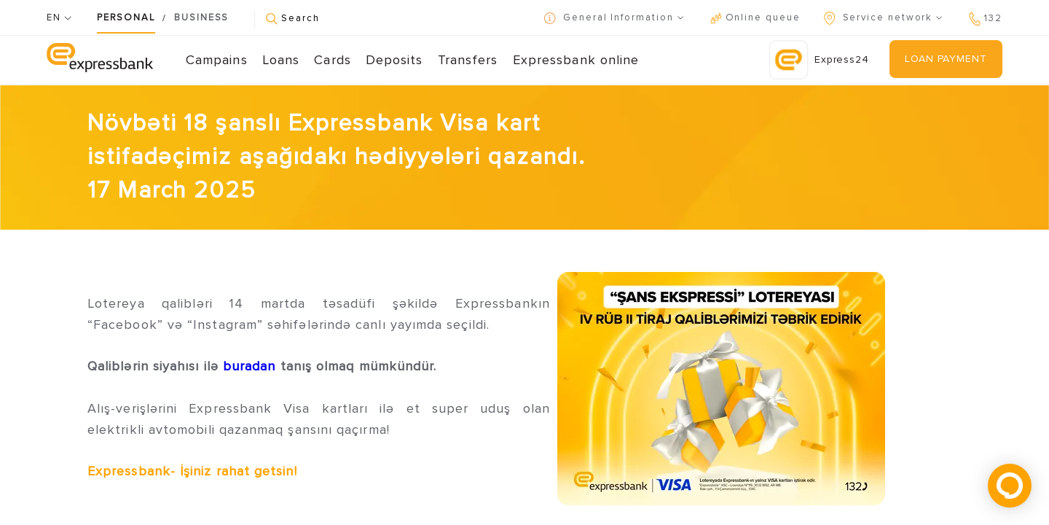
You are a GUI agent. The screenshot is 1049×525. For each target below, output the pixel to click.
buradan (247, 366)
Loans (280, 60)
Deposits (394, 60)
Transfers (468, 60)
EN (59, 17)
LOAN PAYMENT (945, 58)
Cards (332, 60)
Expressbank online (576, 60)
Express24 (819, 59)
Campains (217, 60)
